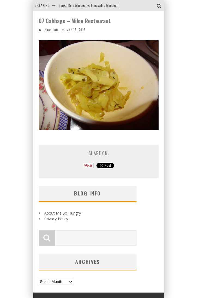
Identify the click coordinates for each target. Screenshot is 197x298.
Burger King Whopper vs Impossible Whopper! (89, 5)
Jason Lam (51, 30)
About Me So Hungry (62, 213)
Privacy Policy (56, 218)
